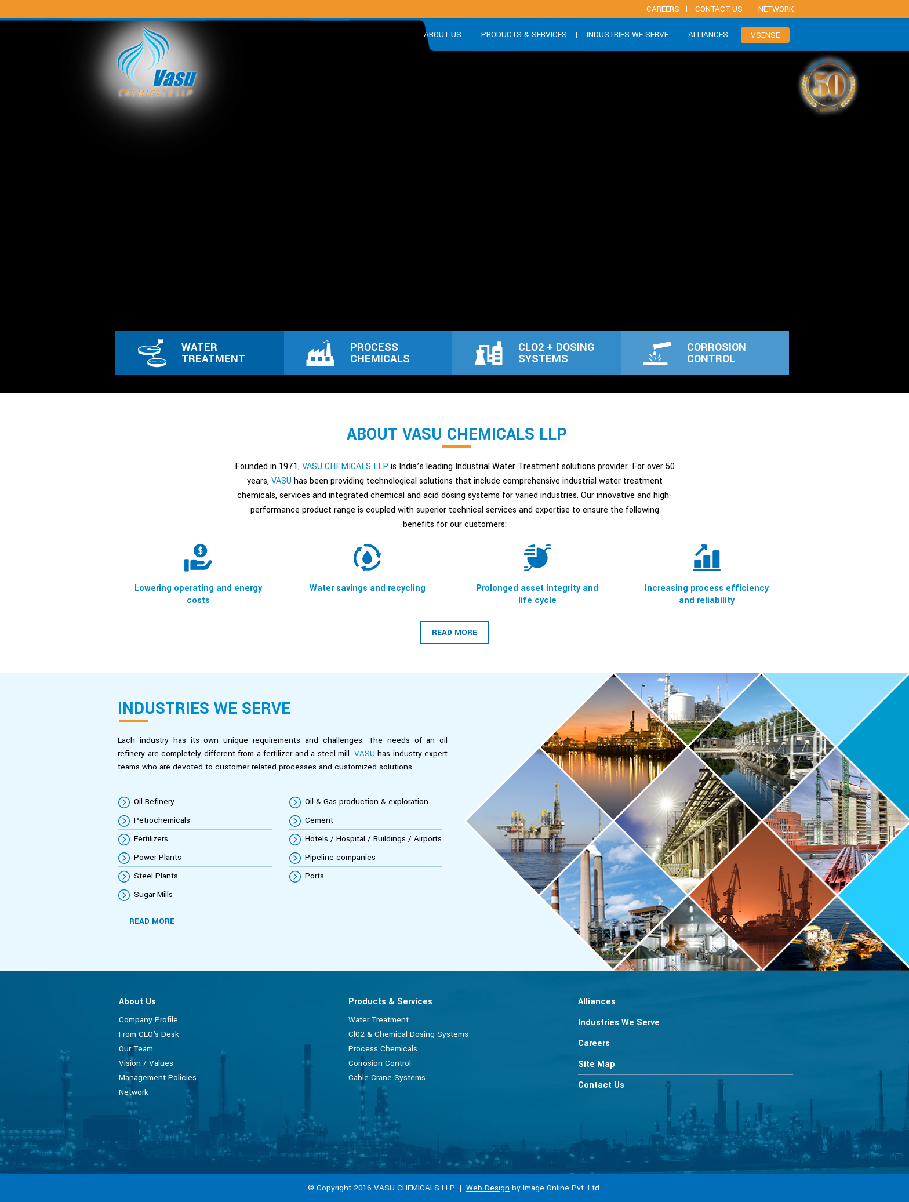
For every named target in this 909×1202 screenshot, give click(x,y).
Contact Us (719, 8)
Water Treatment (378, 1019)
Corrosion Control (379, 1063)
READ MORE (454, 632)
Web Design (488, 1187)
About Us (137, 1002)
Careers (594, 1043)
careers (662, 8)
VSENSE (765, 35)
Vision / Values (146, 1063)
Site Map (596, 1064)
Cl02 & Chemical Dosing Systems (408, 1034)
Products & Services (524, 34)
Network (776, 8)
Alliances (708, 34)
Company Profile (148, 1019)
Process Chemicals (382, 1048)
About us (442, 34)
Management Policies (158, 1077)
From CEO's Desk (149, 1034)
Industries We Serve (627, 34)
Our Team (136, 1048)
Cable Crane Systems (387, 1077)
